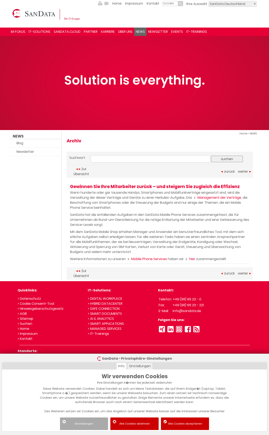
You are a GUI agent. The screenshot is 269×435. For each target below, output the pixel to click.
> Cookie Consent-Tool (36, 303)
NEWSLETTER (158, 31)
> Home (23, 328)
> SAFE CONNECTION (104, 308)
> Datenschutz (29, 298)
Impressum (134, 3)
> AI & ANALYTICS (101, 318)
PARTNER (91, 31)
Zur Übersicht (81, 171)
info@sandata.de (187, 311)
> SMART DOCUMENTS (105, 313)
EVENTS (177, 31)
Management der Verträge (217, 197)
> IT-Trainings (98, 333)
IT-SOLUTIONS (39, 31)
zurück (228, 171)
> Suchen (25, 323)
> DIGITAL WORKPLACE (105, 298)
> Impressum (28, 333)
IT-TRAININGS (196, 31)
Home (117, 3)
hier (190, 259)
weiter (244, 171)
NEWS (140, 31)
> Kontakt (25, 338)
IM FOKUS (18, 31)
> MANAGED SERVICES (104, 328)
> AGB (22, 313)
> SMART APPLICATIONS (106, 323)
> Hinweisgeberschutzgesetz (41, 308)
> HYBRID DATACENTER (105, 303)
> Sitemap (25, 318)
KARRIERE (108, 31)
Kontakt (153, 3)
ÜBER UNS (125, 31)
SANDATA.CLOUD (67, 31)
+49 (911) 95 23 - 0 (187, 299)
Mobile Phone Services (147, 259)
